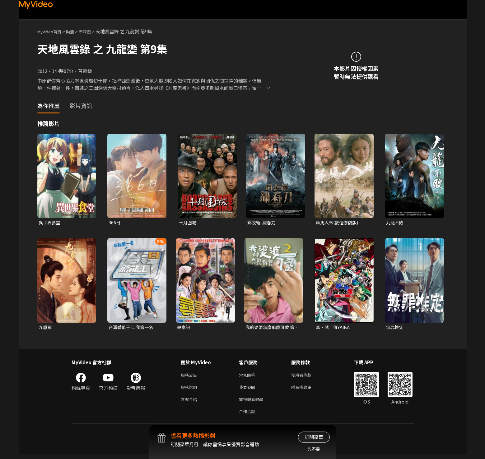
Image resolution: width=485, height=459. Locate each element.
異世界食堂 (50, 222)
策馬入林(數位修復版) (338, 222)
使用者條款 (306, 376)
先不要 (314, 449)
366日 (115, 222)
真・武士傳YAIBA (334, 328)
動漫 (75, 31)
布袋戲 (91, 31)
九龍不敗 (395, 222)
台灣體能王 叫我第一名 (132, 328)
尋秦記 (184, 328)
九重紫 (46, 328)
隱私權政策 (306, 389)
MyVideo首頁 (51, 31)
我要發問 (248, 389)
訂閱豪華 (314, 437)
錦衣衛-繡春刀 (262, 222)
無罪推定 (395, 328)
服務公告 (190, 376)
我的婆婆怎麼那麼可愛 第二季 (271, 328)
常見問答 (248, 376)
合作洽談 (248, 416)
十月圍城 (188, 222)
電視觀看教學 (253, 402)
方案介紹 (190, 402)
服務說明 (190, 389)
